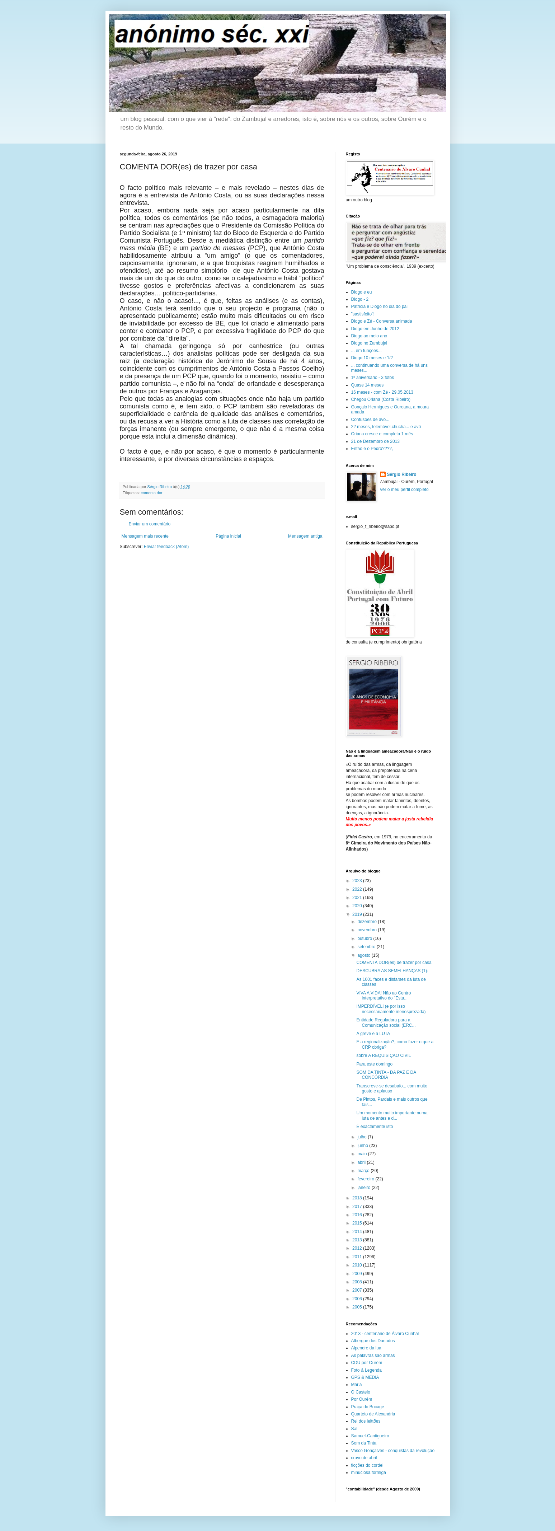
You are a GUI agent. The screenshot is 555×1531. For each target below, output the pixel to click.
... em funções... (366, 350)
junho (363, 1145)
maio (362, 1153)
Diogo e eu (361, 292)
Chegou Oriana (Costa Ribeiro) (380, 399)
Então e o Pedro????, (372, 448)
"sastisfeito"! (363, 314)
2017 (357, 1206)
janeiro (364, 1187)
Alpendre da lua (366, 1347)
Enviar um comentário (150, 523)
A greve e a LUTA (373, 1033)
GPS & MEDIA (365, 1377)
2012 (357, 1248)
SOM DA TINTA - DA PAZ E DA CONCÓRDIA (386, 1075)
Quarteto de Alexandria (373, 1414)
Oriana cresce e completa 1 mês (382, 433)
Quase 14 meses (367, 385)
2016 (357, 1214)
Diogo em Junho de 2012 (375, 328)
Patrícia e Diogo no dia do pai (379, 306)
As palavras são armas (373, 1355)
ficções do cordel (367, 1465)
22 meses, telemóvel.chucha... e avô (386, 426)
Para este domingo (374, 1064)
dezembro (367, 921)
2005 (357, 1307)
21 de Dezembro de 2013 (375, 441)
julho (362, 1136)
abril (362, 1162)
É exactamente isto (374, 1126)
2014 (357, 1231)
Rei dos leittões (366, 1421)
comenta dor (152, 493)
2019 (357, 914)
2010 (357, 1265)
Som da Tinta (364, 1443)
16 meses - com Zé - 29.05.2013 (382, 392)
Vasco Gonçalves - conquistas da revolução (393, 1450)
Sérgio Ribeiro (402, 474)
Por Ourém (361, 1399)
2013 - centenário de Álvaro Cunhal (385, 1333)
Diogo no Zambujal (369, 343)
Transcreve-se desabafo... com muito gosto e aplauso (391, 1088)
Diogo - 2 (360, 299)
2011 (357, 1256)
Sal (354, 1428)
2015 (357, 1223)
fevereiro (366, 1178)
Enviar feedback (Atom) (166, 546)
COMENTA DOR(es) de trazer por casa (393, 962)
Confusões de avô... (370, 419)
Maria (356, 1384)
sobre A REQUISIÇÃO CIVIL (383, 1055)
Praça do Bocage (367, 1406)
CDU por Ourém (366, 1362)
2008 (357, 1281)
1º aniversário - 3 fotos (372, 377)
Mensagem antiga (305, 536)
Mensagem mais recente (145, 536)
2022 (357, 889)
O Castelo (360, 1392)
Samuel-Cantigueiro (370, 1435)
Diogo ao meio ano (369, 335)
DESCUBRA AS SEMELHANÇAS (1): (392, 970)
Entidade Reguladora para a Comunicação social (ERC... (385, 1022)
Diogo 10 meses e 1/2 (372, 357)
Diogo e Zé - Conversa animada (381, 321)
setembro (366, 946)
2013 (357, 1239)
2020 (357, 905)
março (364, 1170)
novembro (367, 929)
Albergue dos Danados (373, 1340)
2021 (357, 897)
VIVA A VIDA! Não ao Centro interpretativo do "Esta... (383, 996)
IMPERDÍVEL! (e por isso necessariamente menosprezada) (390, 1009)
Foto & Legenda (366, 1370)
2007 (357, 1290)
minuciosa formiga (368, 1472)
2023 (357, 880)
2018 (357, 1197)
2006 (357, 1298)
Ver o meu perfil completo (404, 489)
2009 (357, 1273)
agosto (364, 955)
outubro (365, 938)
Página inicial (228, 536)
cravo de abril (364, 1457)
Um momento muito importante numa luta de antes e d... (391, 1115)
